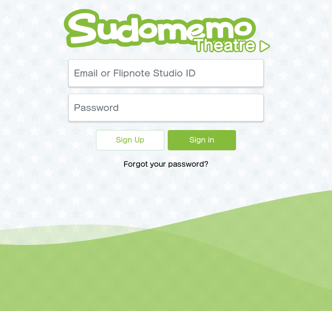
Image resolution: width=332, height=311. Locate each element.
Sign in (201, 139)
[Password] (166, 107)
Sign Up (130, 139)
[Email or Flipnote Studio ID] (166, 73)
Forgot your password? (166, 164)
